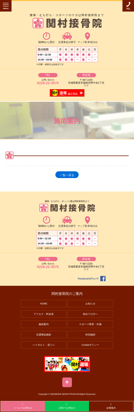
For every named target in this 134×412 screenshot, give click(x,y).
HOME (43, 303)
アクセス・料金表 (44, 314)
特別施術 (90, 334)
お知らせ (90, 303)
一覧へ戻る (67, 175)
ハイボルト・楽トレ (43, 345)
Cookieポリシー (90, 345)
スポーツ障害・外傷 (90, 324)
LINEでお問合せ (67, 406)
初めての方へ (90, 314)
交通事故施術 (43, 334)
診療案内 (111, 406)
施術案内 (44, 324)
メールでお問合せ (23, 406)
